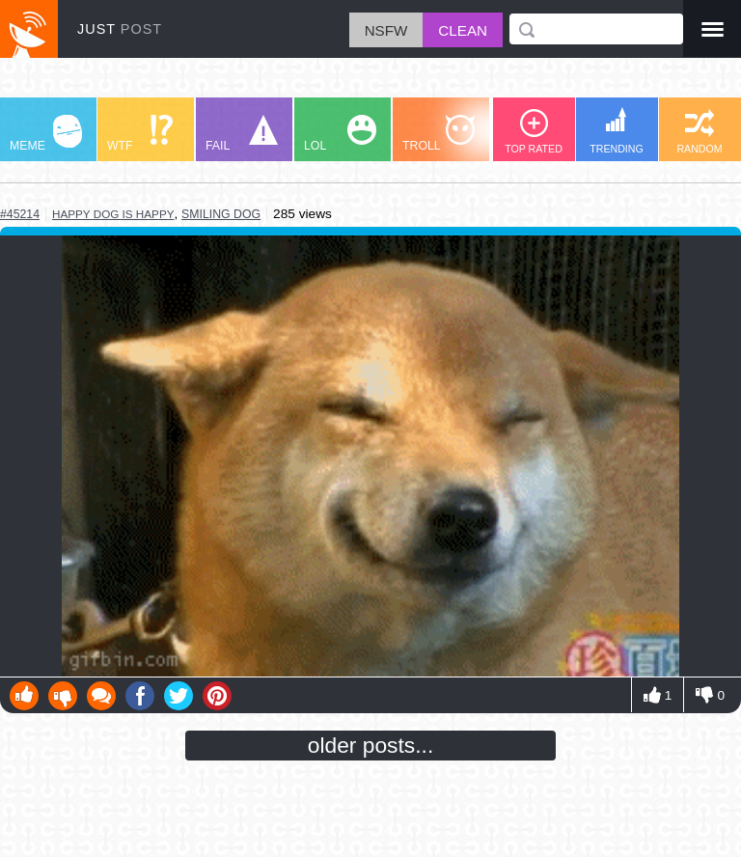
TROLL (438, 133)
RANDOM (699, 131)
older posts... (371, 745)
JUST (119, 29)
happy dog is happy (113, 213)
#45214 (20, 214)
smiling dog (221, 214)
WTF (140, 133)
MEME (46, 133)
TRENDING (617, 130)
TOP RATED (534, 131)
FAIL (242, 133)
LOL (340, 133)
